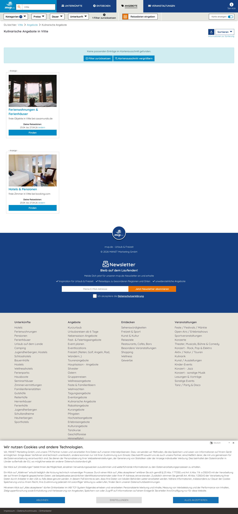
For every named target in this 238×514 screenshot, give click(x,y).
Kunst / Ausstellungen (188, 360)
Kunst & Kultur (130, 335)
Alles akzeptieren (195, 500)
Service (232, 6)
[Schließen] (233, 443)
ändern (41, 127)
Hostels (19, 364)
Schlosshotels (22, 356)
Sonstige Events (184, 381)
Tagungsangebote (79, 393)
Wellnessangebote (79, 381)
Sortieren (223, 31)
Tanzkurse (74, 430)
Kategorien (14, 16)
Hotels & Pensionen (23, 189)
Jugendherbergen (25, 409)
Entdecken (128, 322)
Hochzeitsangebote (80, 418)
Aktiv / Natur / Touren (189, 352)
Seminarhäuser (23, 381)
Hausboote (21, 377)
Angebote (32, 24)
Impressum (9, 510)
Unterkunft (77, 16)
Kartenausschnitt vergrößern (134, 58)
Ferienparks (21, 372)
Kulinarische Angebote (82, 401)
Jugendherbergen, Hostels (30, 352)
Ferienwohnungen (25, 331)
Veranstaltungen (186, 322)
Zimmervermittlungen (28, 385)
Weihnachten (76, 389)
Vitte (20, 24)
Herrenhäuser (23, 401)
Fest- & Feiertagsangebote (84, 340)
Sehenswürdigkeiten (133, 327)
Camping (20, 348)
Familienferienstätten (27, 389)
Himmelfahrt (75, 438)
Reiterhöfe (20, 397)
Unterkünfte (22, 322)
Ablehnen (42, 500)
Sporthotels (21, 422)
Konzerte (180, 340)
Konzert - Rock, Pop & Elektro (193, 348)
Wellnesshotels (23, 368)
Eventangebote (77, 397)
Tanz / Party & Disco (188, 385)
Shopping (127, 352)
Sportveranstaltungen (188, 335)
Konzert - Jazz (184, 368)
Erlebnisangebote (79, 422)
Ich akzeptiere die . (119, 296)
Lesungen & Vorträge (188, 377)
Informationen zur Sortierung (221, 36)
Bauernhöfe (21, 360)
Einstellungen (119, 500)
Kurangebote (76, 409)
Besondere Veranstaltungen (138, 348)
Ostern (72, 372)
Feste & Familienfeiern (81, 385)
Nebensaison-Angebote (82, 335)
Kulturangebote (77, 426)
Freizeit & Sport (131, 331)
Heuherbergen (23, 418)
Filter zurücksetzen (98, 58)
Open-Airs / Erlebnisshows (191, 331)
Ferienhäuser (22, 340)
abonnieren (152, 289)
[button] (36, 5)
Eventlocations (77, 348)
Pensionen (20, 335)
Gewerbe (127, 360)
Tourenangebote (78, 360)
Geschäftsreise (77, 434)
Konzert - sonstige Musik (190, 372)
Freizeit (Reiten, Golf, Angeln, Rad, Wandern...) (89, 354)
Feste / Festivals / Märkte (191, 327)
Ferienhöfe (21, 405)
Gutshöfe (20, 393)
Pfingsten (73, 413)
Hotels (18, 327)
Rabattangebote (78, 405)
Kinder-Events (183, 364)
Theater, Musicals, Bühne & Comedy (197, 344)
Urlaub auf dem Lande (28, 344)
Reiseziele (127, 340)
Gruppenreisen (77, 377)
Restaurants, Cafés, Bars (136, 344)
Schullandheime (24, 413)
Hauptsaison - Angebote (83, 364)
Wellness (126, 356)
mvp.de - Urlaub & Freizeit (119, 246)
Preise (37, 16)
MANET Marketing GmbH (123, 251)
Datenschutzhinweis (27, 510)
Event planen (76, 344)
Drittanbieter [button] (45, 510)
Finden (33, 132)
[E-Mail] (95, 289)
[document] (119, 470)
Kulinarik (180, 356)
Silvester (73, 368)
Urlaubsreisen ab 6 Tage (83, 331)
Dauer (55, 16)
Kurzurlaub (75, 327)
